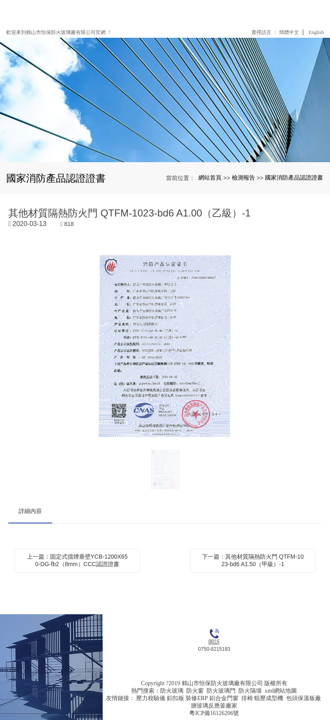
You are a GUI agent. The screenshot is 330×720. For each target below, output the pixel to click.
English (316, 32)
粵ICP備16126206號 (214, 713)
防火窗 (195, 691)
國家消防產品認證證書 (294, 177)
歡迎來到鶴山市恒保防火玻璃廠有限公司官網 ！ (59, 32)
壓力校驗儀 (150, 698)
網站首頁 (210, 177)
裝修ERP (196, 698)
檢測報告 (243, 177)
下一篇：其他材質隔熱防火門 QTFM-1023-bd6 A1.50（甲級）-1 (253, 560)
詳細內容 (30, 511)
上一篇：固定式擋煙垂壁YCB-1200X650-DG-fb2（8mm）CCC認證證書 (77, 560)
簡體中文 (289, 32)
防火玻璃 (171, 691)
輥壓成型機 (268, 698)
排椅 (247, 698)
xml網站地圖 (281, 691)
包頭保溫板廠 (303, 698)
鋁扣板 (175, 698)
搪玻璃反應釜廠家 (214, 706)
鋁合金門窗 (224, 698)
